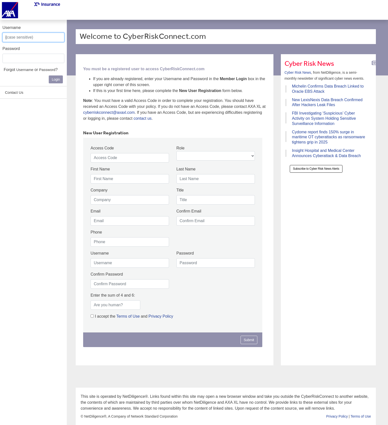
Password (11, 49)
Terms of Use (128, 316)
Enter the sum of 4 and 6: (113, 295)
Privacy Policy (160, 316)
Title (180, 190)
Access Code (102, 148)
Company (99, 190)
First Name (100, 169)
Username (11, 27)
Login (56, 79)
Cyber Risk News (298, 72)
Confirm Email (188, 211)
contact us (143, 118)
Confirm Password (107, 274)
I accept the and (132, 316)
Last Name (185, 169)
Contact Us (14, 92)
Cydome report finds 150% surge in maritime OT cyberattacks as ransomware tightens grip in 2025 (328, 137)
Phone (96, 232)
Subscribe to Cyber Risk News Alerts (316, 168)
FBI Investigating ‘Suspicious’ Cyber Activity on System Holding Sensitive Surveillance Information (324, 118)
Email (95, 211)
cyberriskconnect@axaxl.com (109, 112)
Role (180, 148)
